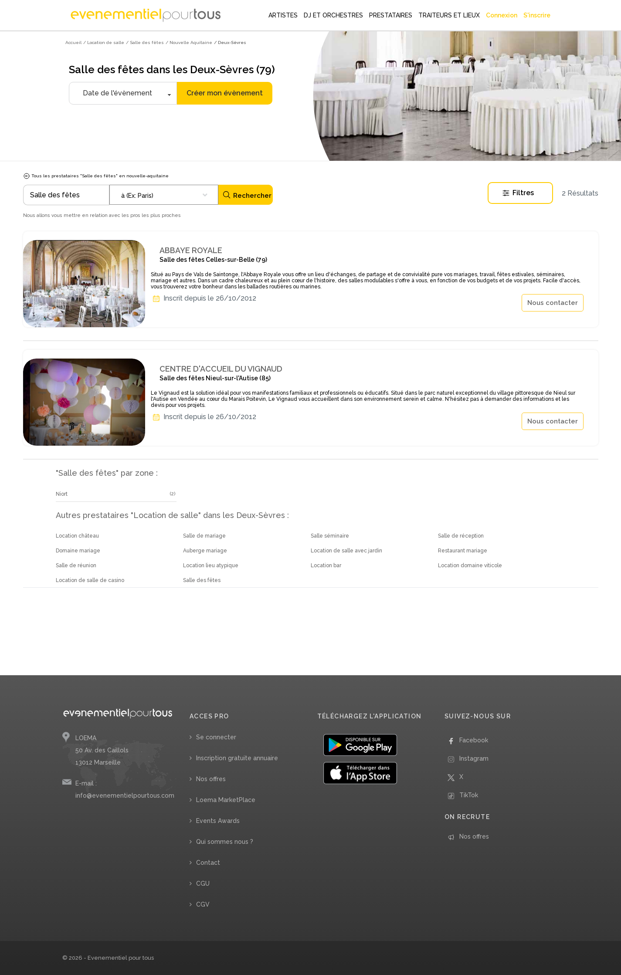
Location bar (326, 565)
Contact (208, 862)
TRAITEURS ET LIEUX (449, 15)
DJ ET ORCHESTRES (333, 15)
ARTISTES (283, 15)
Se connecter (216, 737)
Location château (77, 536)
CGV (203, 904)
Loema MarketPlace (225, 799)
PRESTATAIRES (390, 15)
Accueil (73, 42)
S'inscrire (536, 15)
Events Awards (218, 820)
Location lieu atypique (210, 565)
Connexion (501, 15)
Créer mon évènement (225, 93)
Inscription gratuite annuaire (237, 758)
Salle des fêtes (202, 580)
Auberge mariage (205, 551)
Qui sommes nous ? (224, 841)
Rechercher (246, 195)
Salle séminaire (330, 536)
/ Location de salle (103, 42)
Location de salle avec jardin (346, 551)
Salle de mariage (204, 536)
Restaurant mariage (462, 551)
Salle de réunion (76, 565)
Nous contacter (552, 303)
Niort (62, 494)
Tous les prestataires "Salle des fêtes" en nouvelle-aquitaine (96, 175)
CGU (203, 883)
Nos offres (211, 778)
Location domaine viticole (470, 565)
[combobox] (163, 195)
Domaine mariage (78, 551)
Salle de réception (461, 536)
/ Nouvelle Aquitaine (189, 42)
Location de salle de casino (90, 580)
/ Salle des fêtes (145, 42)
